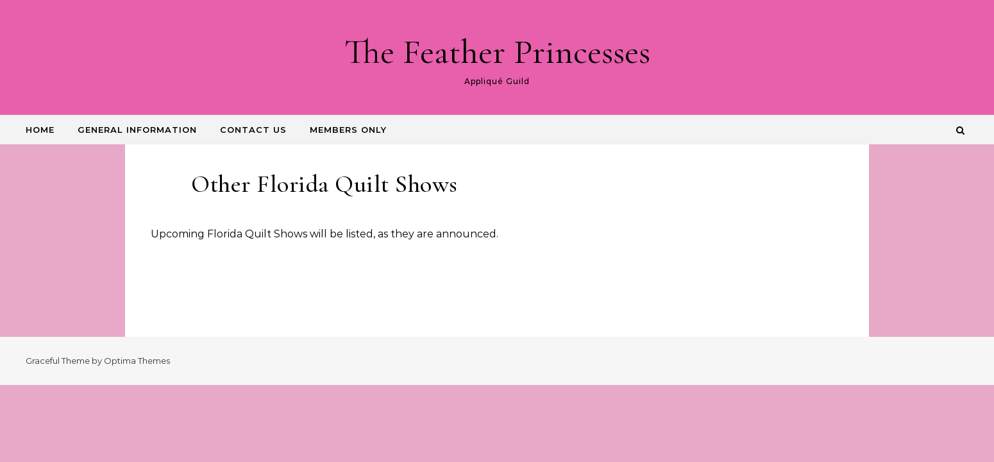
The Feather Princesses (497, 52)
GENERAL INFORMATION (137, 129)
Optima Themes (137, 360)
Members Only (348, 129)
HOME (40, 129)
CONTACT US (253, 129)
